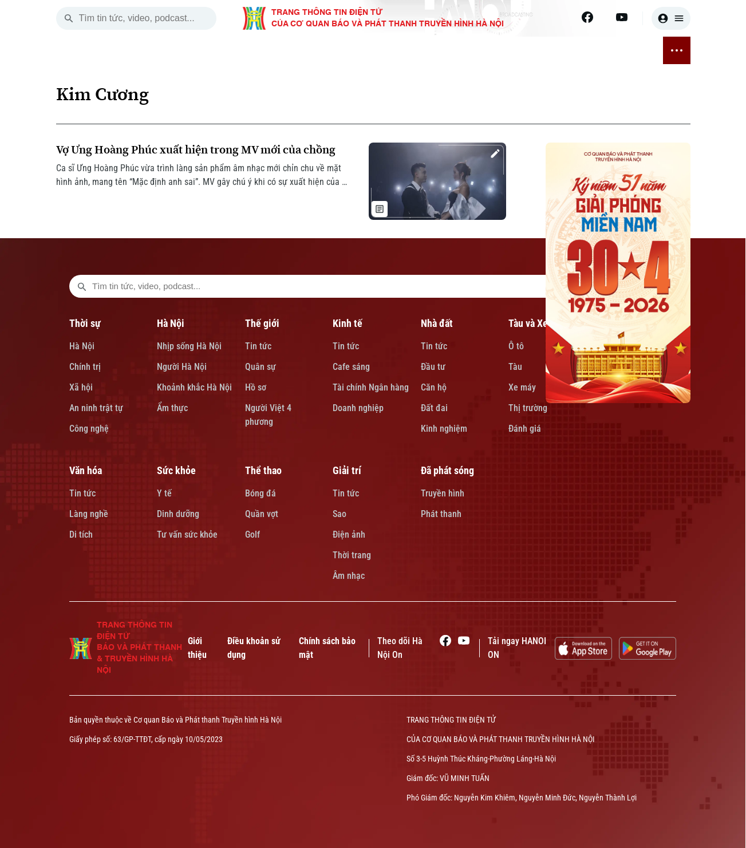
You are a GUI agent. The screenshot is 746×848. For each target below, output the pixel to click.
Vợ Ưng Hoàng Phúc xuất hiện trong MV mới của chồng (195, 150)
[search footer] (82, 286)
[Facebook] (587, 17)
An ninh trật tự (96, 408)
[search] (68, 18)
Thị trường (527, 408)
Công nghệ (89, 428)
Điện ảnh (349, 534)
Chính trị (85, 366)
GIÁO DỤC (394, 50)
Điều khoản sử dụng (254, 648)
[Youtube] (621, 17)
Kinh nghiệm (444, 428)
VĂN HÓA (438, 50)
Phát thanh (441, 513)
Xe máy (522, 387)
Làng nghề (88, 513)
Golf (252, 534)
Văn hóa (85, 470)
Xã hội (81, 387)
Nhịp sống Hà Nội (189, 346)
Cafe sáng (351, 366)
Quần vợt (261, 513)
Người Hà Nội (182, 366)
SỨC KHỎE (483, 50)
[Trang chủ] (119, 50)
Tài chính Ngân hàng (371, 387)
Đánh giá (524, 428)
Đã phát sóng (447, 470)
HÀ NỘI (186, 50)
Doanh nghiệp (358, 408)
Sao (339, 513)
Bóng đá (260, 493)
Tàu (515, 366)
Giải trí (347, 470)
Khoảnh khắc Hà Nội (194, 387)
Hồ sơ (255, 387)
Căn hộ (434, 387)
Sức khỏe (176, 470)
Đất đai (434, 408)
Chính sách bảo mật (327, 648)
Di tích (81, 534)
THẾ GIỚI (224, 50)
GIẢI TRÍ (573, 50)
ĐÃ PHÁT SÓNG (625, 50)
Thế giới (262, 323)
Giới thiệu (197, 648)
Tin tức (258, 346)
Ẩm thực (172, 408)
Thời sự (85, 323)
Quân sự (260, 366)
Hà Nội (81, 346)
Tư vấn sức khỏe (187, 534)
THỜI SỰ (149, 50)
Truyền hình (442, 493)
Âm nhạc (349, 575)
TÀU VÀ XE (348, 50)
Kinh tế (347, 323)
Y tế (164, 493)
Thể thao (263, 470)
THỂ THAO (531, 50)
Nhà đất (437, 323)
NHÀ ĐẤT (303, 50)
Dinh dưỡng (178, 513)
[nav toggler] (676, 50)
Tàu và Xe (528, 323)
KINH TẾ (264, 50)
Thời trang (352, 555)
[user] (671, 18)
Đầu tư (433, 366)
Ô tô (516, 346)
